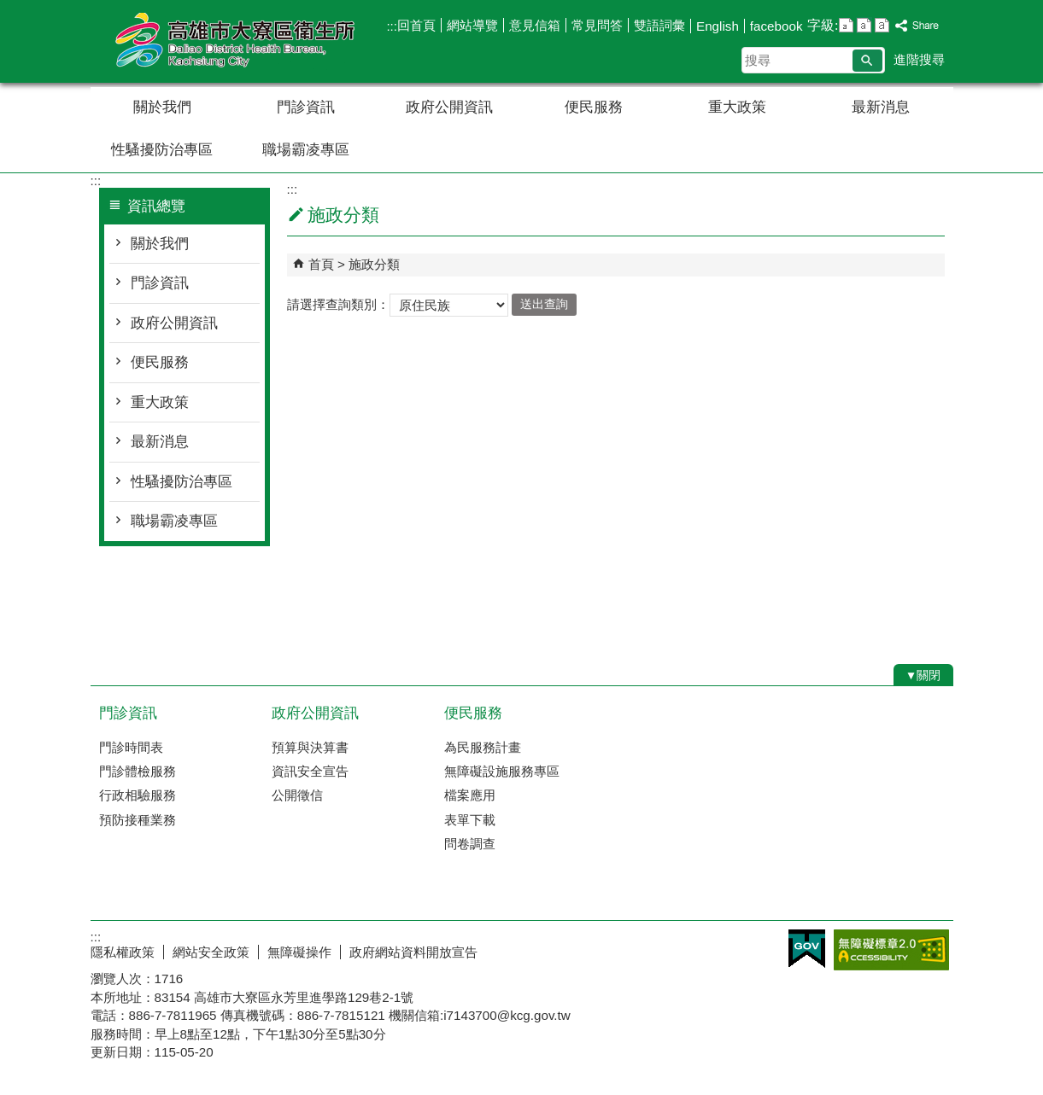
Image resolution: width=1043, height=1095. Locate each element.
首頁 (321, 264)
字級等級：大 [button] (882, 25)
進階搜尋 (919, 59)
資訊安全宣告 (310, 771)
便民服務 (594, 107)
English (717, 26)
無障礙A (891, 949)
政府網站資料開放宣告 (413, 952)
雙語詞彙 (659, 25)
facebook (776, 26)
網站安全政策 (211, 952)
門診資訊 (306, 107)
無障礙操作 (299, 952)
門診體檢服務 (137, 771)
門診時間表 (131, 747)
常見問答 (597, 25)
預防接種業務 (137, 820)
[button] (867, 61)
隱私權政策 (123, 952)
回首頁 (416, 25)
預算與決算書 (310, 747)
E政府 (806, 948)
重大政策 (737, 107)
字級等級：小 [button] (846, 25)
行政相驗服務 (137, 795)
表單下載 (469, 820)
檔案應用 (469, 795)
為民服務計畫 (482, 747)
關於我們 (162, 107)
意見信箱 (534, 25)
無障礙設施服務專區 (502, 771)
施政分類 (374, 264)
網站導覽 (472, 25)
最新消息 (881, 107)
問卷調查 (469, 843)
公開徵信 (297, 795)
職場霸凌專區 (305, 150)
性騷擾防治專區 (162, 150)
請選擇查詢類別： (338, 303)
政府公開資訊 (449, 107)
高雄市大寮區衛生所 (235, 41)
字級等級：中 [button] (864, 25)
